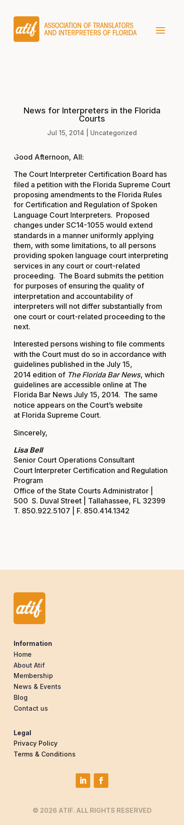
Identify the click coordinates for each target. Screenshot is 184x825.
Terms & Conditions (45, 754)
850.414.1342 (107, 510)
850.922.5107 (46, 510)
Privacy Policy (36, 743)
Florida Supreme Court (59, 415)
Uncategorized (113, 133)
